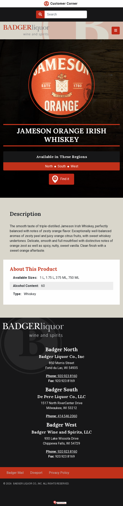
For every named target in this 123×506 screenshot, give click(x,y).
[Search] (65, 14)
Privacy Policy (59, 473)
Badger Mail (15, 473)
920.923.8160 (61, 376)
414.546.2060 (61, 416)
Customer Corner (64, 3)
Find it (60, 179)
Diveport (36, 473)
